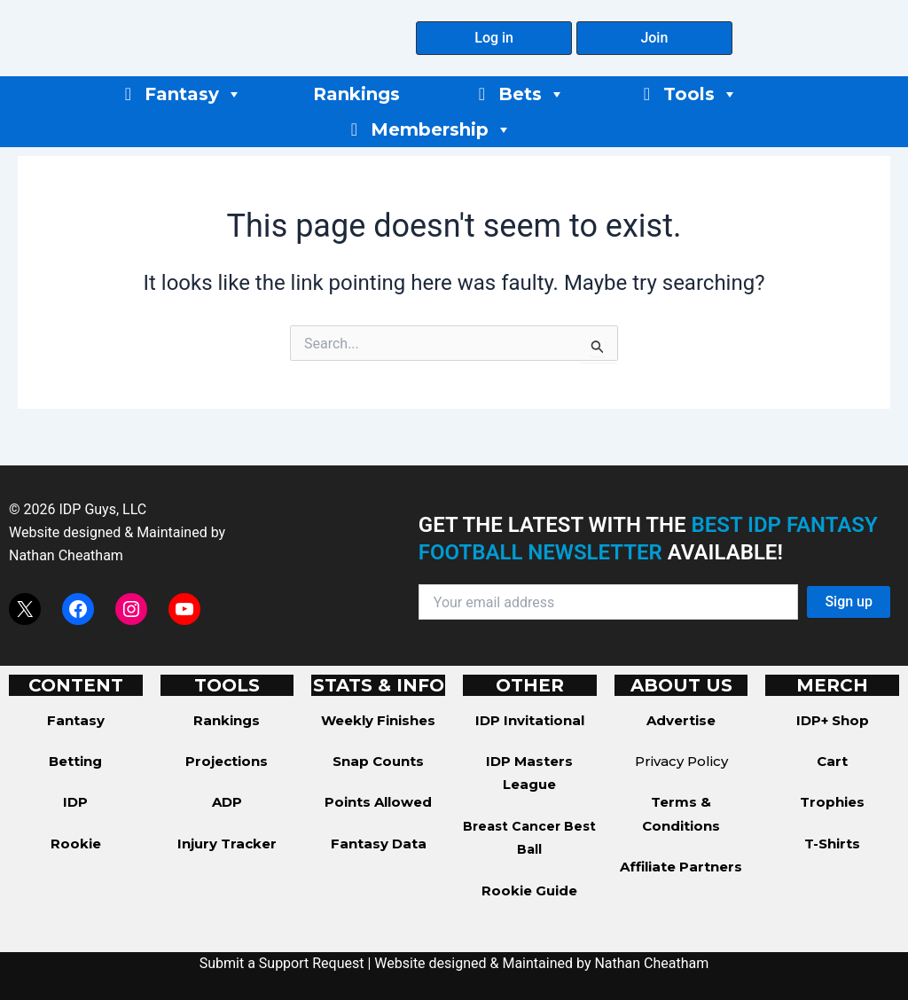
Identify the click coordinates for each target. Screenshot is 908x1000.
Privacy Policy (681, 761)
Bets (531, 94)
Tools (700, 94)
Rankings (356, 94)
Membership (441, 129)
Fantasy (193, 94)
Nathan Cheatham (66, 555)
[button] (494, 38)
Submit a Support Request (282, 963)
